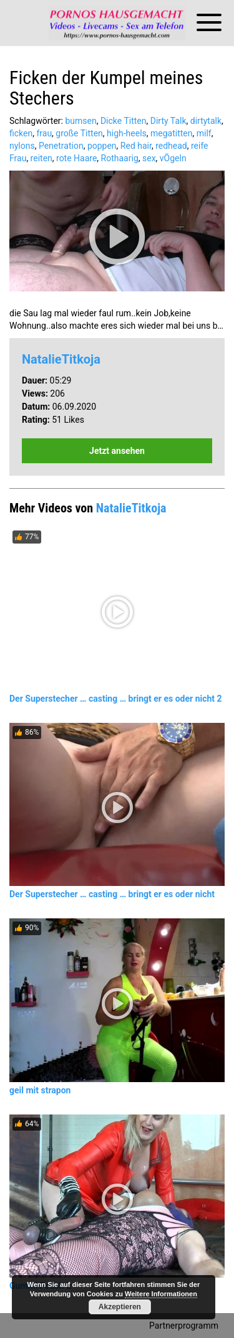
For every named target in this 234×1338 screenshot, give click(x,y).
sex (149, 158)
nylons (22, 146)
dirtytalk (206, 121)
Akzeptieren (120, 1307)
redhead (171, 146)
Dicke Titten (123, 121)
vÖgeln (173, 158)
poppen (102, 146)
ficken (20, 133)
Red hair (136, 146)
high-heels (127, 133)
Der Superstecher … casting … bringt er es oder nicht (112, 894)
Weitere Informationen (161, 1294)
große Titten (79, 133)
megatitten (171, 133)
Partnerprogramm (183, 1326)
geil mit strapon (40, 1090)
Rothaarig (120, 158)
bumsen (80, 121)
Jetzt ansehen (117, 451)
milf (204, 133)
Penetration (61, 146)
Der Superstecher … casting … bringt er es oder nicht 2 (115, 699)
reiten (41, 158)
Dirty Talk (168, 121)
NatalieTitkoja (61, 359)
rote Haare (76, 158)
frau (44, 133)
